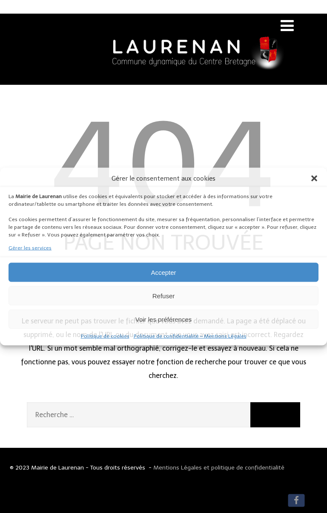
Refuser (163, 295)
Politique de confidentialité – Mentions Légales (190, 336)
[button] (314, 178)
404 (163, 165)
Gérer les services (30, 248)
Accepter (163, 272)
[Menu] (287, 26)
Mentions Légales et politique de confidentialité (218, 467)
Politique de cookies (105, 336)
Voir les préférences (163, 319)
